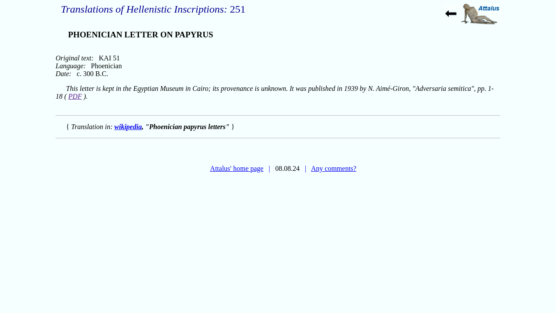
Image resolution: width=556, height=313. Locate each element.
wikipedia (128, 126)
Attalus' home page (237, 168)
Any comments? (333, 168)
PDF (75, 96)
